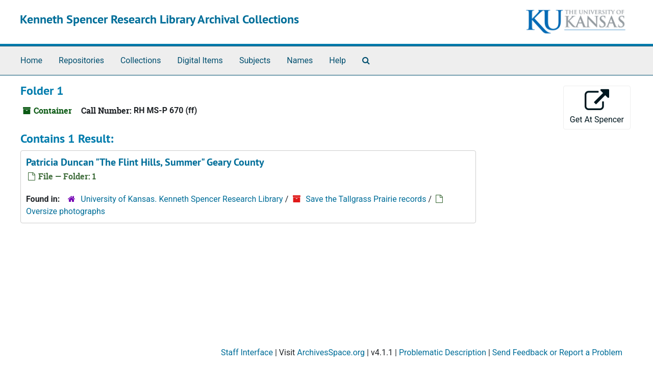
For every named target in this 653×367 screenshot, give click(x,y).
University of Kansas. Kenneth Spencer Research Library (182, 199)
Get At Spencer (597, 106)
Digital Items (199, 60)
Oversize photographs (65, 211)
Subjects (254, 60)
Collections (140, 60)
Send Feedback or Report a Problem (557, 352)
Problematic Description (442, 352)
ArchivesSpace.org (331, 352)
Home (31, 60)
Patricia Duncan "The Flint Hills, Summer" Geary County (145, 162)
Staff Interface (247, 352)
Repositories (81, 60)
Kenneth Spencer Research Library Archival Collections (159, 19)
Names (300, 60)
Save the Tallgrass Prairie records (366, 199)
